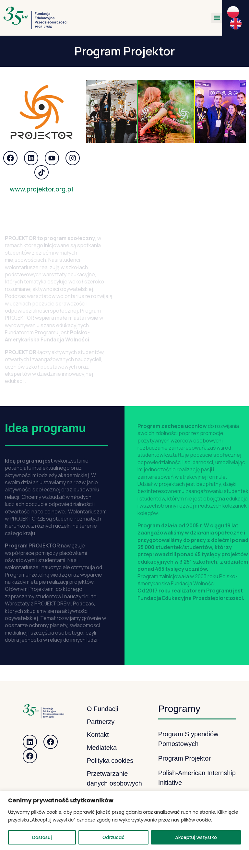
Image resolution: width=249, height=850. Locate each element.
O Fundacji (102, 708)
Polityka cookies (110, 760)
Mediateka (102, 747)
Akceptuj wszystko (196, 837)
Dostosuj (42, 837)
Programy (179, 708)
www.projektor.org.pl (41, 189)
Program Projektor (184, 758)
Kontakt (98, 734)
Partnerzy (101, 721)
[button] (216, 18)
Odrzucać (113, 837)
